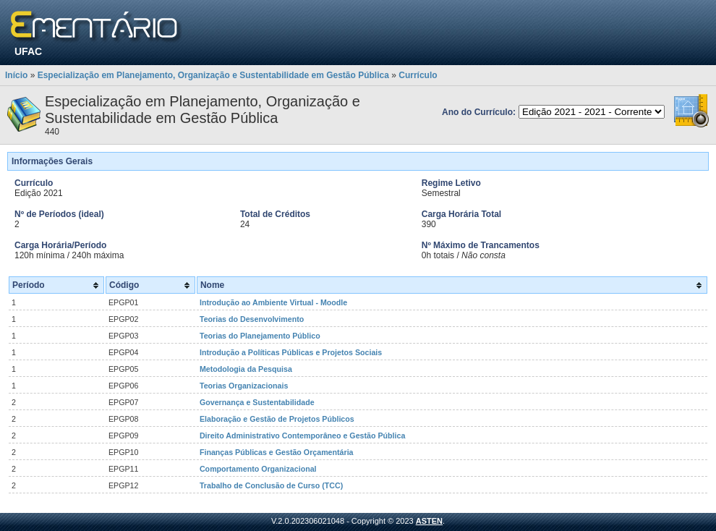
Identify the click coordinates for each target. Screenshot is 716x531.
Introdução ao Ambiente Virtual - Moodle (273, 302)
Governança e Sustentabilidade (257, 402)
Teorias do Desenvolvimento (252, 319)
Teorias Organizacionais (244, 385)
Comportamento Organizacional (258, 468)
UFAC (28, 51)
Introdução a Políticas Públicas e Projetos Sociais (291, 352)
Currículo (418, 75)
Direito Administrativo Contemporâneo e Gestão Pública (302, 435)
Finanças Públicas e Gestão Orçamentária (277, 452)
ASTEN (429, 521)
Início (16, 75)
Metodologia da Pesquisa (246, 369)
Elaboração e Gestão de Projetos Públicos (277, 419)
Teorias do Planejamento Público (260, 335)
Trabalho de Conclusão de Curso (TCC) (271, 485)
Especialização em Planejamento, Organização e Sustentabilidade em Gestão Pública (213, 75)
